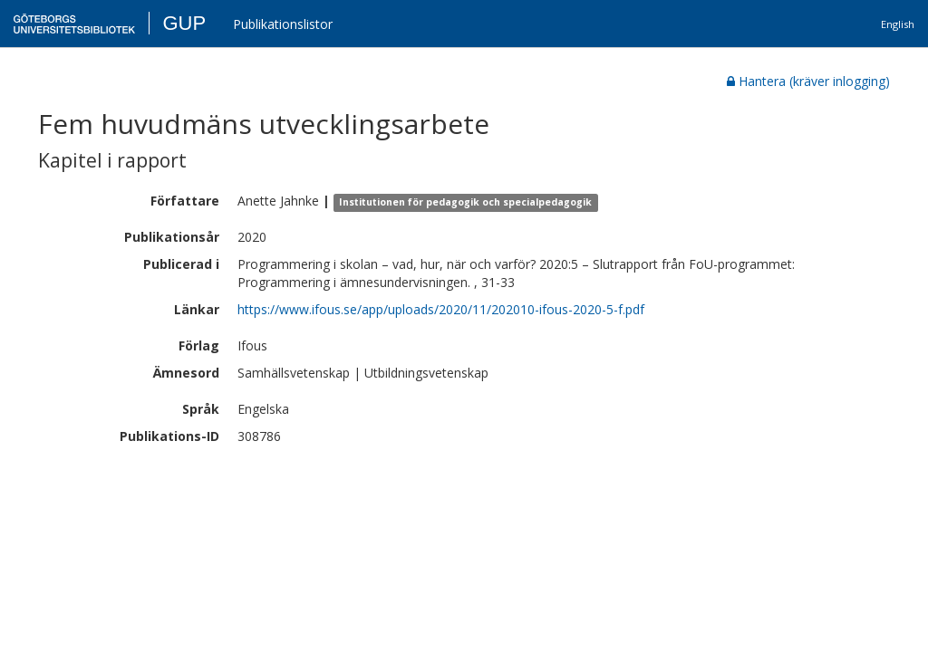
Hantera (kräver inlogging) (808, 81)
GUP (184, 23)
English (897, 24)
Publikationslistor (283, 24)
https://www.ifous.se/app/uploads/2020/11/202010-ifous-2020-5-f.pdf (440, 309)
